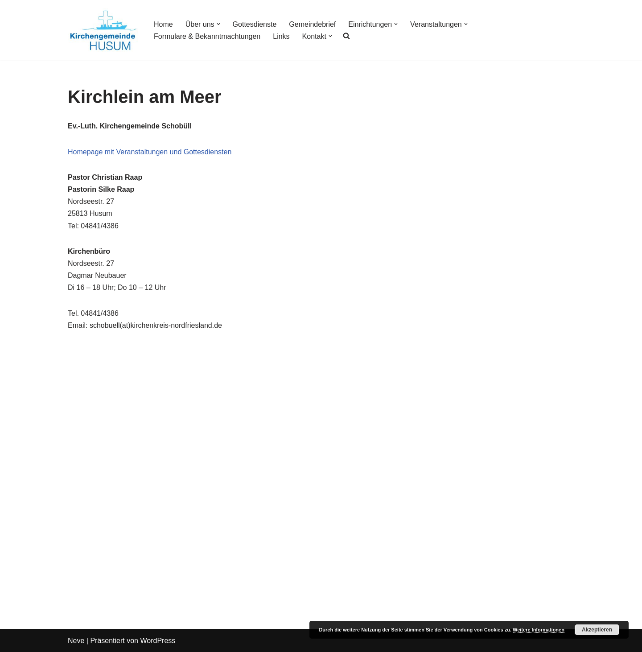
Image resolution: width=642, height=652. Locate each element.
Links (281, 36)
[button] (218, 24)
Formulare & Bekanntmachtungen (207, 36)
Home (163, 24)
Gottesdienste (255, 24)
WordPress (157, 640)
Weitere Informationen (538, 629)
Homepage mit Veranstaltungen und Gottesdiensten (149, 152)
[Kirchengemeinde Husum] (103, 30)
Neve (76, 640)
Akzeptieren (597, 630)
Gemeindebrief (312, 24)
